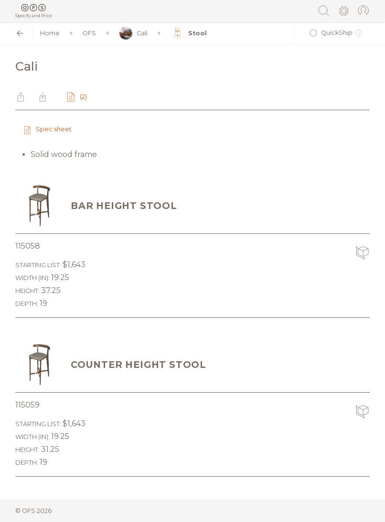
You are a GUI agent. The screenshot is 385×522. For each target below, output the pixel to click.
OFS (89, 33)
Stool (189, 33)
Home (50, 33)
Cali (133, 33)
